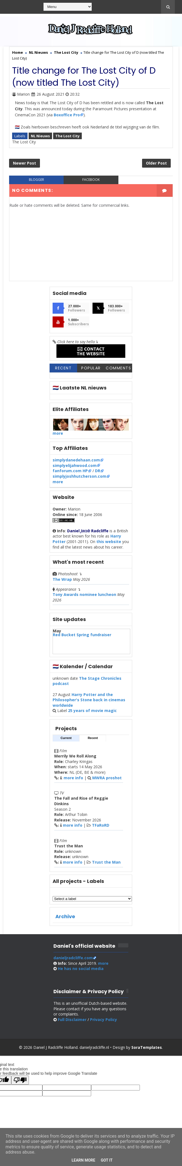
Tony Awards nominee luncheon (84, 594)
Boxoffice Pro (67, 114)
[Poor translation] (20, 1080)
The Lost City (67, 135)
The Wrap (62, 579)
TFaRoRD (100, 825)
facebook (91, 179)
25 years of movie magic (92, 710)
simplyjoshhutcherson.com (79, 476)
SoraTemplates (146, 1047)
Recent (63, 368)
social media (81, 968)
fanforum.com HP (70, 470)
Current (66, 738)
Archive (65, 916)
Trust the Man (106, 862)
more (58, 433)
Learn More (83, 1160)
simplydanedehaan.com (76, 460)
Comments (118, 368)
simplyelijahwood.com (75, 465)
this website (108, 541)
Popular (91, 368)
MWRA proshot (107, 777)
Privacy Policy (103, 1019)
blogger (36, 179)
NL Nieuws (40, 135)
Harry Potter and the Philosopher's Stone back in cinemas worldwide (89, 700)
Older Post (156, 163)
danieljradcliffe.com (73, 957)
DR (97, 470)
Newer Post (24, 163)
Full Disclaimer (72, 1019)
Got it (107, 1160)
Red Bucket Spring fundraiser (82, 634)
